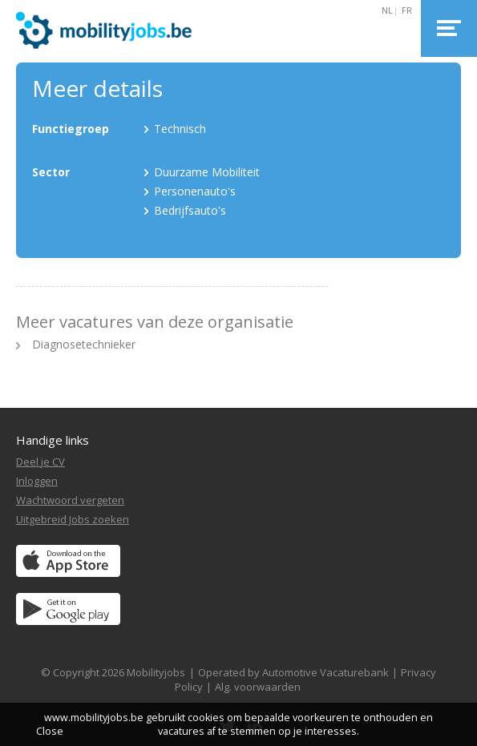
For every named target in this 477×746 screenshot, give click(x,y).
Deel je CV (40, 461)
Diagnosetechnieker (83, 344)
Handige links (52, 440)
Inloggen (37, 481)
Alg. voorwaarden (258, 686)
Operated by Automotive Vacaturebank (293, 672)
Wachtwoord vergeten (70, 500)
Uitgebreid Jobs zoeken (72, 519)
